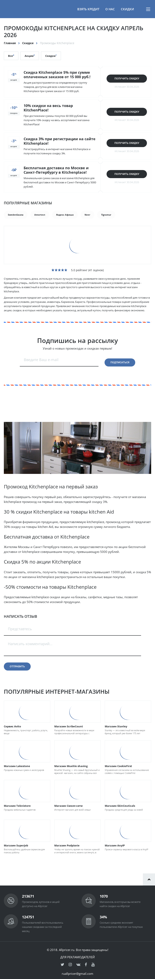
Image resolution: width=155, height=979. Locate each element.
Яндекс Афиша (65, 214)
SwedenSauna (15, 214)
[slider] (59, 270)
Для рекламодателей (77, 957)
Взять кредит (88, 9)
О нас (110, 9)
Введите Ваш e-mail (41, 359)
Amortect (39, 214)
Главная (10, 43)
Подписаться (119, 362)
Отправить (17, 666)
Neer (87, 214)
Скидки (127, 9)
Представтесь (20, 629)
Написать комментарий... (30, 644)
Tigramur (106, 214)
